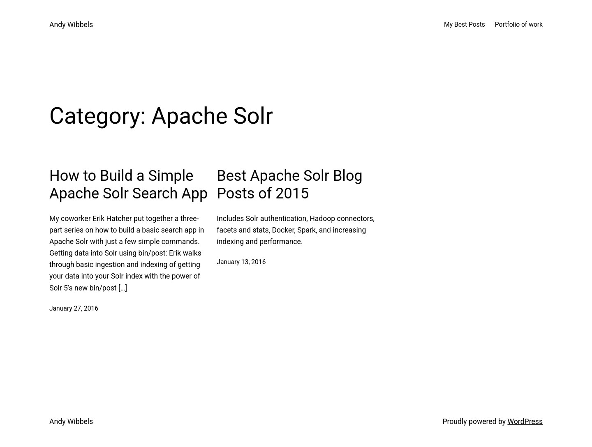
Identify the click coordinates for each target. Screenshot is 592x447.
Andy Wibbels (71, 25)
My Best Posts (464, 24)
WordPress (525, 421)
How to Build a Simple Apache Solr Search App (128, 184)
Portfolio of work (519, 24)
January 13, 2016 (241, 262)
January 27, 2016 (73, 308)
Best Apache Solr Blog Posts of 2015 (290, 184)
